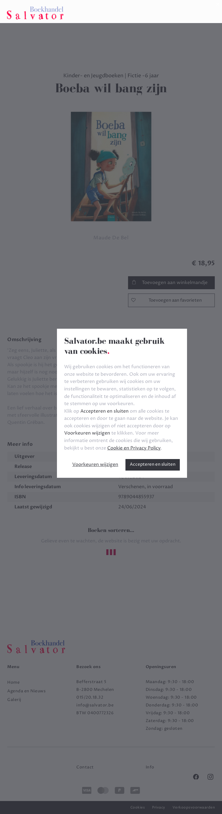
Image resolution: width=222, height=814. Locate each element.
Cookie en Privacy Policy (134, 448)
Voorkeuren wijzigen (95, 464)
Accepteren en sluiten (152, 464)
